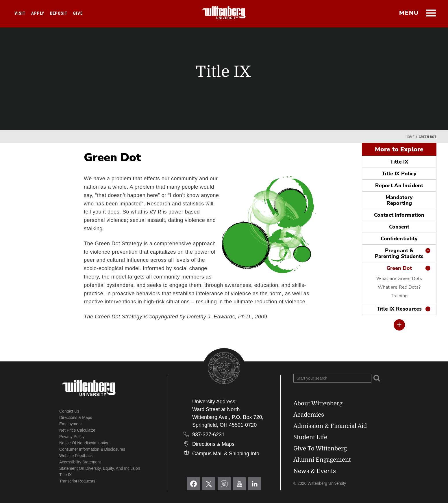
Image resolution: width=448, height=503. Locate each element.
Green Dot (399, 268)
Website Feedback (76, 455)
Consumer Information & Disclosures (92, 449)
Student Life (310, 437)
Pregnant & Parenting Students (399, 253)
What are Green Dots (399, 278)
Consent (399, 227)
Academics (308, 414)
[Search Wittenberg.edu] (332, 378)
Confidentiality (399, 239)
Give (78, 13)
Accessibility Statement (80, 462)
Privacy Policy (71, 436)
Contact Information (399, 215)
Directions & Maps (75, 417)
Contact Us (69, 411)
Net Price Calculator (77, 430)
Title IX (399, 162)
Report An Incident (399, 185)
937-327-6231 (208, 434)
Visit (19, 13)
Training (399, 296)
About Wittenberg (318, 403)
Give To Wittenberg (320, 448)
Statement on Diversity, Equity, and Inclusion (99, 468)
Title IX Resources (399, 309)
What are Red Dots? (399, 287)
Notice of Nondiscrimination (84, 443)
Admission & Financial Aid (330, 426)
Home (410, 137)
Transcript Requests (77, 481)
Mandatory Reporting (399, 200)
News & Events (314, 471)
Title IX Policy (399, 174)
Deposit (58, 13)
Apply (37, 13)
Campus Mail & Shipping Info (225, 453)
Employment (70, 424)
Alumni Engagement (322, 459)
